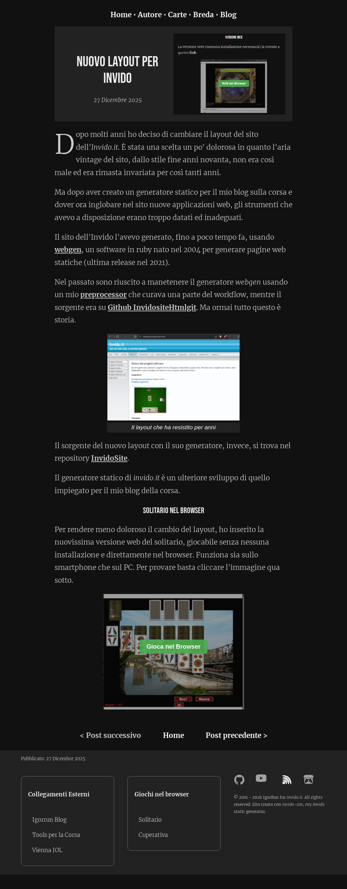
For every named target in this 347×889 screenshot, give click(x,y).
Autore (150, 14)
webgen (68, 249)
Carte (177, 14)
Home (120, 14)
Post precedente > (237, 735)
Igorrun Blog (50, 820)
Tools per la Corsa (57, 836)
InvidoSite (109, 458)
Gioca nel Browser (173, 646)
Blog (228, 14)
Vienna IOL (48, 852)
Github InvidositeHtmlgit (152, 307)
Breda (203, 14)
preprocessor (103, 294)
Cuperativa (154, 836)
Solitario (151, 820)
